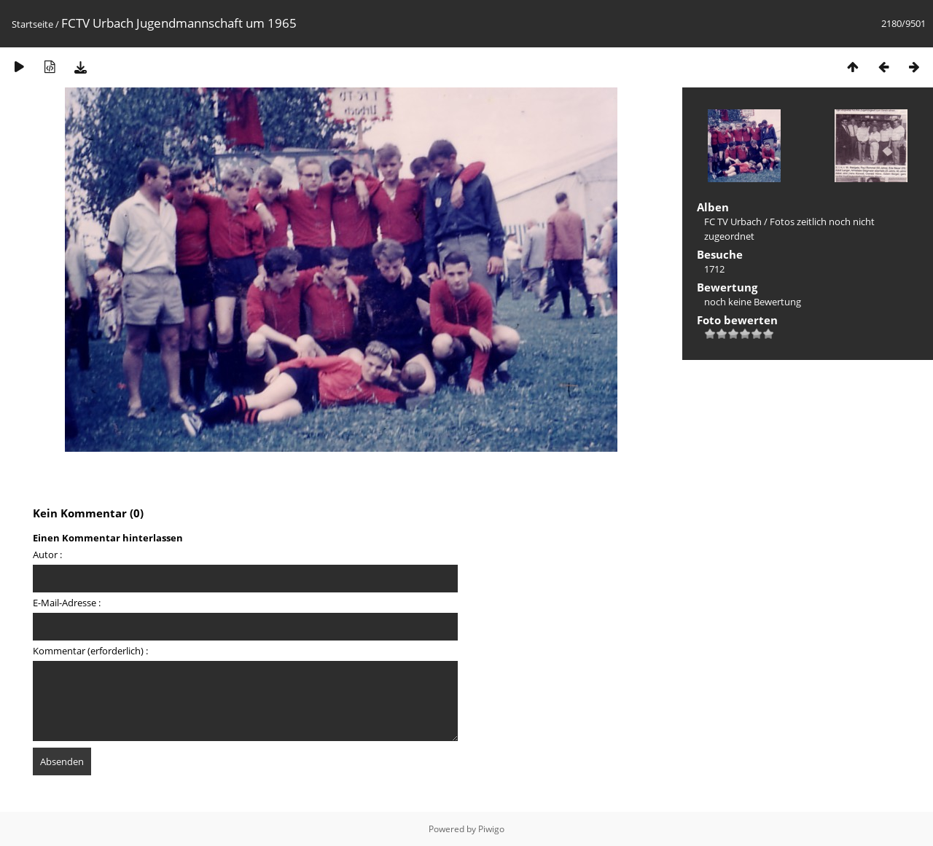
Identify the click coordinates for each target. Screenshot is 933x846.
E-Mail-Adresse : (67, 602)
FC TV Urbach (733, 221)
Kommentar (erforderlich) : (90, 650)
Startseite (32, 24)
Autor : (47, 554)
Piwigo (491, 829)
